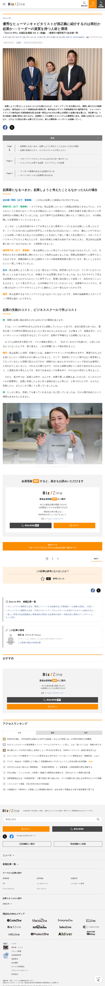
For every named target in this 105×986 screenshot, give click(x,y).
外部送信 (14, 974)
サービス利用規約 (17, 967)
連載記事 (7, 904)
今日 (19, 733)
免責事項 (14, 959)
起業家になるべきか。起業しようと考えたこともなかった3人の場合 (49, 146)
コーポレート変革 (77, 884)
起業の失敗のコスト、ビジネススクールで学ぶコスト (43, 150)
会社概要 (14, 963)
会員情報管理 (16, 955)
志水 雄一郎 (35, 37)
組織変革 (74, 878)
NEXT (97, 558)
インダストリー (42, 884)
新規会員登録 (30, 525)
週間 (52, 733)
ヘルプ (13, 944)
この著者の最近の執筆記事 (29, 642)
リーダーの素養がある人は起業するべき (37, 171)
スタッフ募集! (16, 951)
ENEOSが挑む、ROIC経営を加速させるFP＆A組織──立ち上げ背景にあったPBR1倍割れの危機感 (49, 739)
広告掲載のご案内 (27, 844)
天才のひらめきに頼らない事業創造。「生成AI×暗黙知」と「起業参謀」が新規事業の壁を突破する (49, 767)
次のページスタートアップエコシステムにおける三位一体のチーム (52, 546)
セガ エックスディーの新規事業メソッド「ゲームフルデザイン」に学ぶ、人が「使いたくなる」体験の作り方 (54, 745)
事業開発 (6, 878)
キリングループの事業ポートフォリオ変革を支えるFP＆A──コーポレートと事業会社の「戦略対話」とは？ (53, 756)
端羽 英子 (19, 37)
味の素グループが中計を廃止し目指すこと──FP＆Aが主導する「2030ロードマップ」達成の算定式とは (51, 750)
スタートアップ (8, 42)
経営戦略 (40, 878)
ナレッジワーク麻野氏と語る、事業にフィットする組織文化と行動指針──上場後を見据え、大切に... (51, 606)
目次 (75, 138)
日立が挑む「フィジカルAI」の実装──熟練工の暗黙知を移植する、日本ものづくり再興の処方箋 (48, 773)
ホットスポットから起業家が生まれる (36, 175)
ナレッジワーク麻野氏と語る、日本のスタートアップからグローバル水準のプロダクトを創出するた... (51, 610)
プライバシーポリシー (19, 970)
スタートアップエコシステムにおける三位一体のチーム (44, 159)
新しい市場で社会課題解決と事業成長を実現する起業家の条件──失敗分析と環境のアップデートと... (51, 614)
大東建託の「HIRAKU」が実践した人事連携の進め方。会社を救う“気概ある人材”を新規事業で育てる (50, 789)
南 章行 (6, 37)
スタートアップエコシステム (33, 42)
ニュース (9, 855)
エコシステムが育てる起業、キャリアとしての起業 (42, 163)
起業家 (19, 42)
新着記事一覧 (11, 864)
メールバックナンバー (52, 519)
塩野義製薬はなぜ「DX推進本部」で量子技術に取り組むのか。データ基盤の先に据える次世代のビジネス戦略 (54, 778)
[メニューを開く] (4, 4)
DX (4, 884)
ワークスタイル (8, 889)
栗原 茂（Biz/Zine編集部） (76, 37)
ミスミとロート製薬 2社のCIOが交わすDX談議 (28, 784)
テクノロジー (42, 889)
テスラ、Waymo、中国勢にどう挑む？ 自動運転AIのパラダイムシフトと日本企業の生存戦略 (47, 761)
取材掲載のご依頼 (78, 844)
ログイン (74, 525)
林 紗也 (59, 37)
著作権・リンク (17, 947)
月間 (85, 733)
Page (9, 161)
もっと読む (10, 617)
